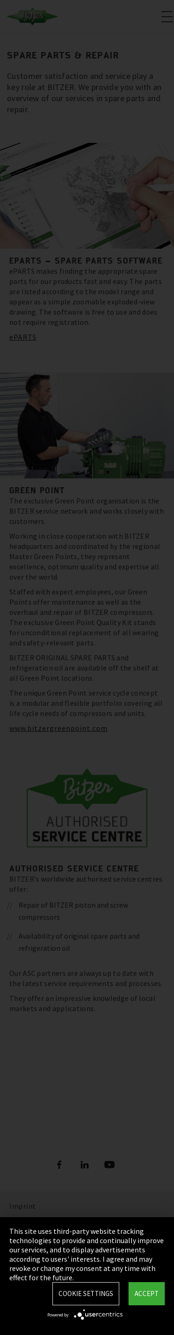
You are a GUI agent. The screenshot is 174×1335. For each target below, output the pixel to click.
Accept (147, 1293)
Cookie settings (85, 1293)
